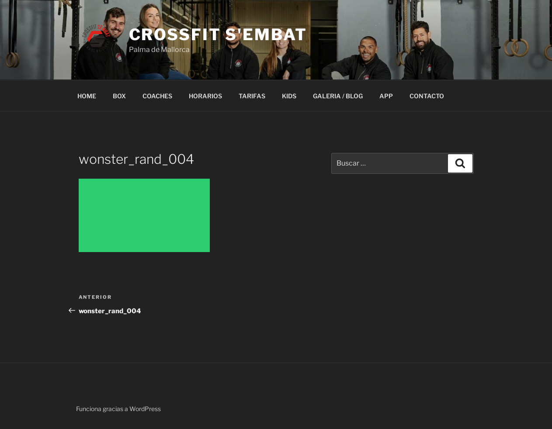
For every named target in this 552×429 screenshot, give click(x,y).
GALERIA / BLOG (338, 96)
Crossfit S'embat (218, 34)
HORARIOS (205, 96)
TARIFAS (252, 96)
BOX (119, 96)
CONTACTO (427, 96)
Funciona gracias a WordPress (118, 408)
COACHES (157, 96)
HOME (86, 96)
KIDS (289, 96)
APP (386, 96)
